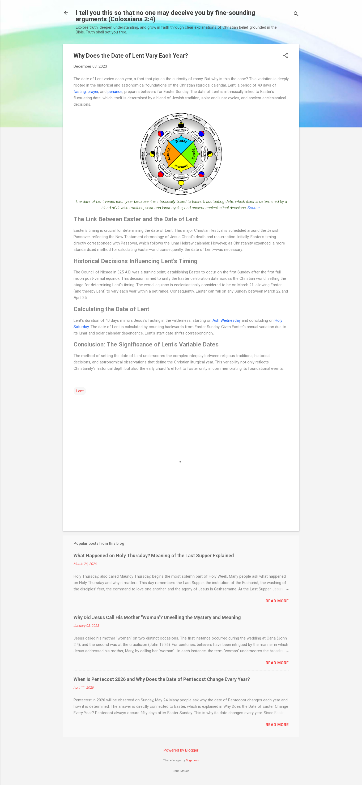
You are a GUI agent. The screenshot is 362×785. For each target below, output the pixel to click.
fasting (80, 91)
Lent (80, 391)
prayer (93, 91)
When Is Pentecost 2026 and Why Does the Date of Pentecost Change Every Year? (162, 679)
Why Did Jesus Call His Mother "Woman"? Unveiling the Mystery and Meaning (157, 617)
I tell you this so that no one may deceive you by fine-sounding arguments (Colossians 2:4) (165, 16)
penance (115, 91)
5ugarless (192, 760)
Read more (277, 601)
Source (254, 207)
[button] (285, 56)
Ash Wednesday (226, 320)
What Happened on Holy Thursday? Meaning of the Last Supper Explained (154, 555)
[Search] (296, 14)
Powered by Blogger (181, 750)
